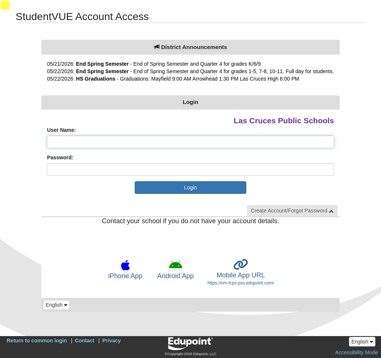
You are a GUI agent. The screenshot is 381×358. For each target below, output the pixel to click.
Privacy (111, 341)
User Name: (61, 130)
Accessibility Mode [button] (356, 352)
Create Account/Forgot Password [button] (292, 211)
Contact (84, 341)
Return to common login (37, 341)
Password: (60, 157)
